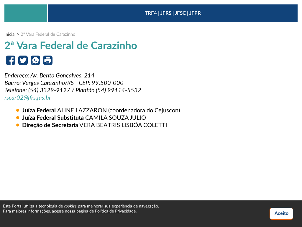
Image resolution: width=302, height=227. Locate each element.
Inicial (10, 34)
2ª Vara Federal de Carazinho (48, 34)
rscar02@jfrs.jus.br (27, 97)
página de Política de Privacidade (106, 211)
